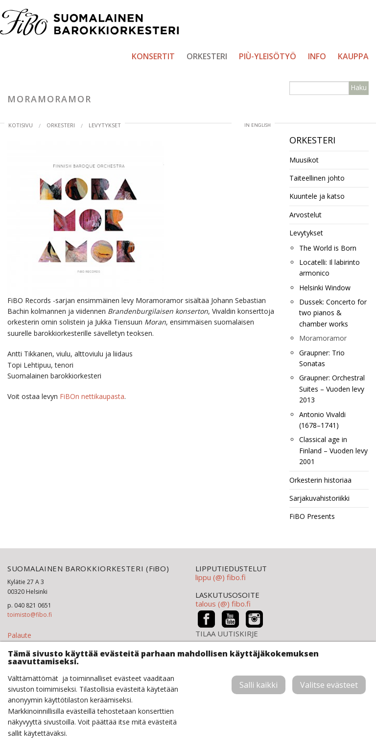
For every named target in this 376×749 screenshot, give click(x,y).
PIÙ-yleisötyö (267, 56)
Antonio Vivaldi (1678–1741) (322, 420)
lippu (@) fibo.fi (220, 577)
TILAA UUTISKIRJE (226, 633)
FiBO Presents (312, 516)
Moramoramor (323, 338)
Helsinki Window (325, 287)
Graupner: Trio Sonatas (322, 358)
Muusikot (304, 159)
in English (257, 125)
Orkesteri (207, 56)
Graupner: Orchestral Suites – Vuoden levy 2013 (332, 388)
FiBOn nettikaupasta (92, 396)
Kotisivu (20, 125)
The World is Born (327, 248)
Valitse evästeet (329, 684)
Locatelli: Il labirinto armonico (329, 267)
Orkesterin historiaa (320, 480)
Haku (359, 87)
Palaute (19, 635)
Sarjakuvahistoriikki (319, 498)
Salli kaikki (258, 684)
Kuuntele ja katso (317, 196)
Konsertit (153, 56)
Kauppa (353, 56)
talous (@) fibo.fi (223, 604)
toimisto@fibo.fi (29, 614)
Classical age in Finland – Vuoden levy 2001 (333, 450)
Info (317, 56)
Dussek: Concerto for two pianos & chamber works (333, 312)
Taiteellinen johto (317, 178)
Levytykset (105, 125)
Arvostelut (305, 214)
